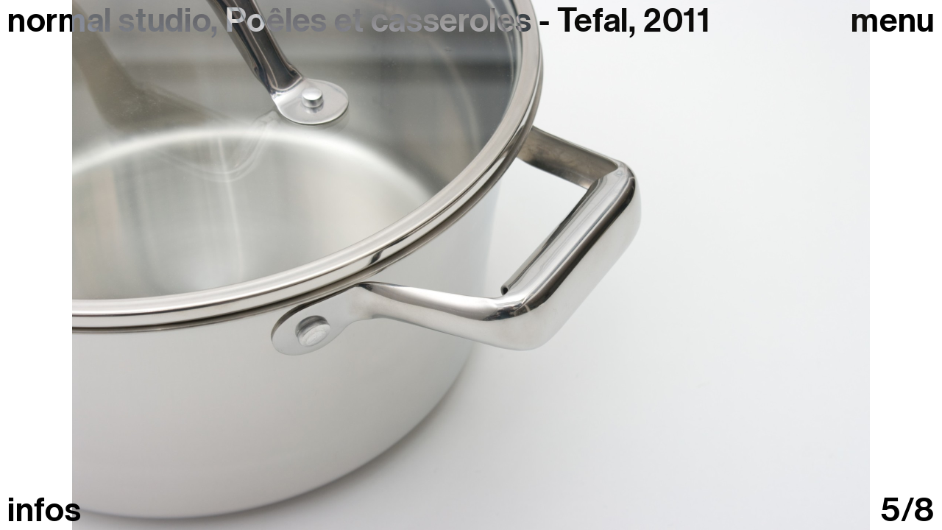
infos (44, 510)
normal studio (108, 20)
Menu (893, 21)
